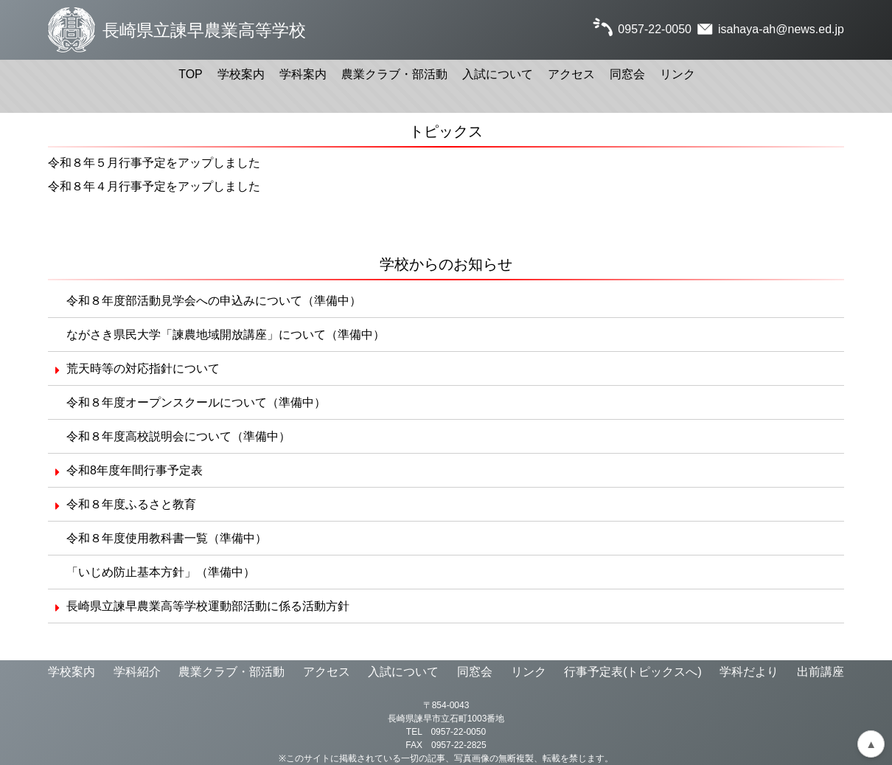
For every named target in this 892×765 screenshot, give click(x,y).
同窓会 (627, 74)
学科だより (748, 671)
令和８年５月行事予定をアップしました (154, 162)
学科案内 (303, 74)
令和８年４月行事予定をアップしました (154, 186)
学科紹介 (137, 671)
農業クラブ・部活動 (394, 74)
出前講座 (820, 671)
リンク (677, 74)
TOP (190, 74)
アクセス (571, 74)
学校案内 (241, 74)
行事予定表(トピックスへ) (633, 671)
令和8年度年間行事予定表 (134, 470)
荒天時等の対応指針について (143, 368)
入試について (497, 74)
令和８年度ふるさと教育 (131, 504)
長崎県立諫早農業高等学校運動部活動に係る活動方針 (207, 606)
